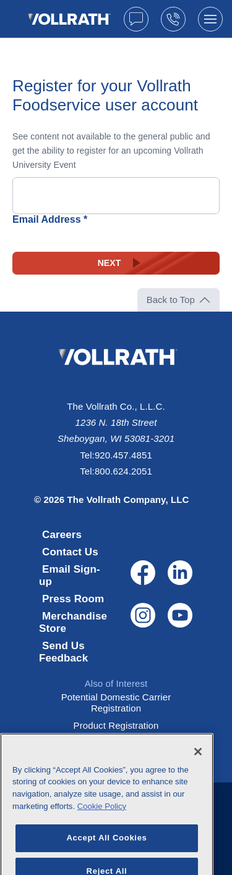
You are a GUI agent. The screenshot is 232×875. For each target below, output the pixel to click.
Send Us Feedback (63, 652)
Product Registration (116, 725)
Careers (62, 535)
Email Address (46, 219)
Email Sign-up (69, 575)
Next (109, 263)
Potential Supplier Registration (116, 742)
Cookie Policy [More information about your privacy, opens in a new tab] (101, 818)
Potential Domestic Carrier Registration (116, 702)
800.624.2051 (123, 471)
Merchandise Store (73, 622)
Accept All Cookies (106, 849)
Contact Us (70, 552)
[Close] (198, 763)
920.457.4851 (123, 455)
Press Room (73, 599)
